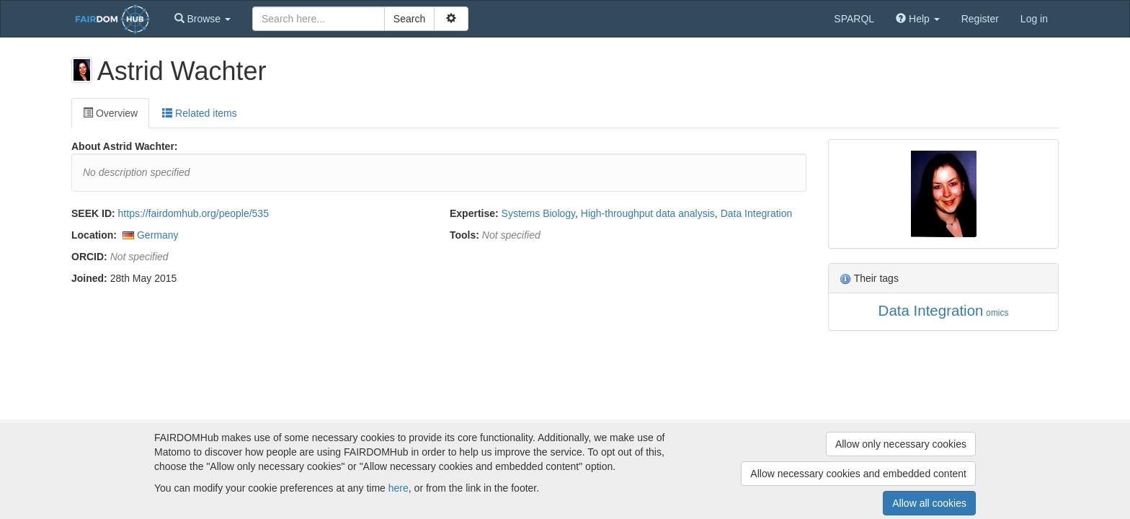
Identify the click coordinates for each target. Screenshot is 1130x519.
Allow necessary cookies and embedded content (858, 473)
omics (997, 313)
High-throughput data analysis (648, 213)
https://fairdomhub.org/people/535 (193, 213)
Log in (1034, 19)
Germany (158, 235)
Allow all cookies (929, 503)
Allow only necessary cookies (900, 444)
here (398, 488)
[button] (202, 19)
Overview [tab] (110, 113)
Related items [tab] (199, 113)
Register (980, 19)
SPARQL (854, 19)
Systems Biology (538, 213)
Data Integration (757, 213)
